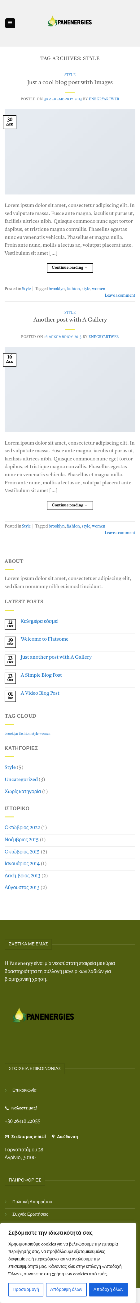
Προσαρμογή (26, 1289)
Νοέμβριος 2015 (22, 840)
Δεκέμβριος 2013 (22, 876)
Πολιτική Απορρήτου (32, 1202)
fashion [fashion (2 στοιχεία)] (25, 734)
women (98, 289)
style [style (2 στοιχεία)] (35, 734)
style (86, 289)
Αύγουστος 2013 (22, 887)
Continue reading (70, 268)
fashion (73, 289)
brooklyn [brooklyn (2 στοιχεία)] (11, 734)
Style (70, 75)
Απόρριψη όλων (66, 1289)
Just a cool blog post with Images (70, 83)
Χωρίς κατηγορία (23, 791)
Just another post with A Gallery (56, 657)
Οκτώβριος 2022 (22, 827)
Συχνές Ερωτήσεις (30, 1214)
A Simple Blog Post (41, 675)
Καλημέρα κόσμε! (40, 621)
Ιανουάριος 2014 (22, 864)
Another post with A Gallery (70, 320)
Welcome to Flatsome (44, 639)
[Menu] (10, 23)
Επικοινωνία (24, 1090)
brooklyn (57, 289)
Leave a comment (120, 296)
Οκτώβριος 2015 (22, 852)
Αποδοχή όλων (109, 1289)
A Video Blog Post (40, 693)
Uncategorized (21, 779)
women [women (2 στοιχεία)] (44, 734)
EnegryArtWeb (104, 99)
